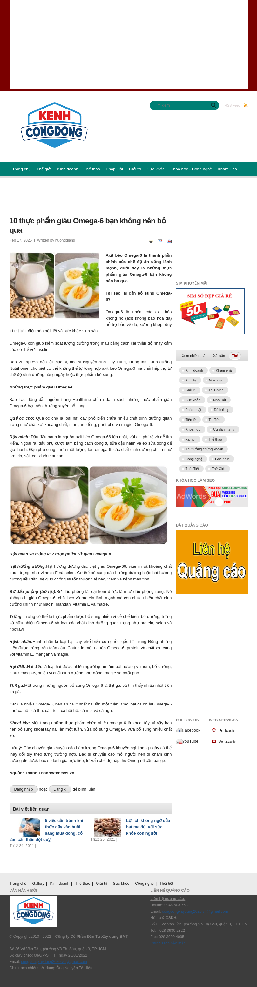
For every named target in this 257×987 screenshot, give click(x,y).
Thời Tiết (192, 469)
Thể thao (92, 169)
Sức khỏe (156, 169)
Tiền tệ (191, 419)
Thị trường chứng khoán (204, 449)
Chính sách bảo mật (167, 943)
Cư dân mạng (223, 429)
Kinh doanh (67, 169)
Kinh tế (191, 380)
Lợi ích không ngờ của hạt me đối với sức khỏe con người (148, 827)
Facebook (191, 730)
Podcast (19, 191)
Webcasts (228, 741)
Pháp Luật (193, 410)
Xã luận (219, 356)
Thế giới (44, 169)
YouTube (190, 741)
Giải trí (135, 169)
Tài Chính (216, 390)
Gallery (38, 883)
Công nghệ (194, 459)
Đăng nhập (23, 789)
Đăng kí (60, 789)
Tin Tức (214, 419)
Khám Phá (227, 169)
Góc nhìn (222, 459)
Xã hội (191, 439)
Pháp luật (114, 169)
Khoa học (193, 429)
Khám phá (224, 370)
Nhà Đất (219, 400)
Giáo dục (216, 380)
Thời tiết (166, 883)
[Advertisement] (129, 44)
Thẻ (236, 355)
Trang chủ (21, 169)
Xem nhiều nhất (194, 356)
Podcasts (227, 730)
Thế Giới (218, 469)
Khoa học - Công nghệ (191, 169)
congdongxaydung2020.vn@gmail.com (54, 961)
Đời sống (221, 410)
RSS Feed (236, 105)
